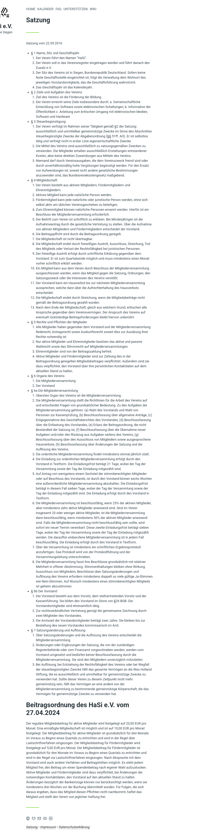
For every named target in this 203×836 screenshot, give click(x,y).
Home (69, 9)
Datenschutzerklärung (112, 827)
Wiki (131, 9)
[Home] (42, 15)
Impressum (86, 827)
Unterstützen (114, 9)
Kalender (84, 9)
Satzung (70, 827)
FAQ (97, 9)
